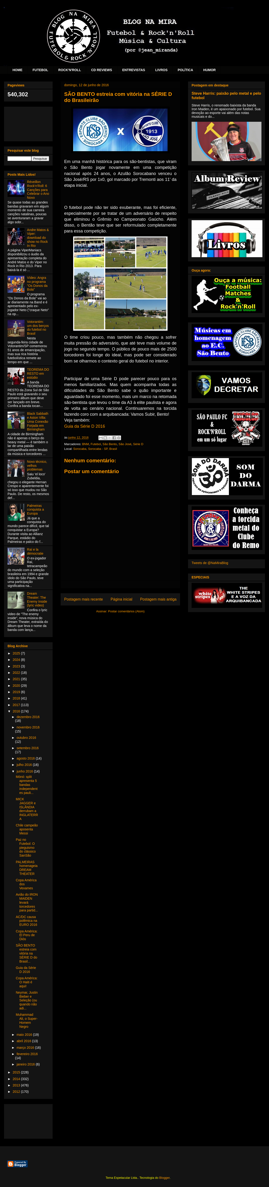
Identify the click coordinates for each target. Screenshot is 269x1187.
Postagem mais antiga (158, 599)
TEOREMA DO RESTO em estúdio (38, 373)
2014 (17, 1079)
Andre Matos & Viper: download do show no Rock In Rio (38, 238)
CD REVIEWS (101, 70)
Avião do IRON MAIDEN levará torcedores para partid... (27, 902)
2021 (17, 679)
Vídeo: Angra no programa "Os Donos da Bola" (37, 283)
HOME (17, 70)
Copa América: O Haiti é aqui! (27, 982)
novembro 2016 (28, 727)
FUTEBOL (40, 70)
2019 (17, 692)
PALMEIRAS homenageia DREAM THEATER (27, 868)
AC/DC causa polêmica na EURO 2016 (26, 921)
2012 (17, 1092)
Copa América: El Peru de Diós (27, 935)
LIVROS (161, 70)
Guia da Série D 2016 (84, 426)
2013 (17, 1085)
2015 (17, 1072)
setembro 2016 (27, 748)
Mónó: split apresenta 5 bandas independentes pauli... (27, 784)
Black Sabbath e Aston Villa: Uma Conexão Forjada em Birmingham (37, 421)
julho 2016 (25, 765)
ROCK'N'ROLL (69, 70)
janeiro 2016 (26, 1064)
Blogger (164, 1177)
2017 (17, 705)
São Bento (110, 444)
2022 (17, 673)
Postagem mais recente (83, 599)
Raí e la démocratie (35, 551)
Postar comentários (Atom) (126, 611)
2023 (17, 666)
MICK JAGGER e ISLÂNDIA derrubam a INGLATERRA (27, 809)
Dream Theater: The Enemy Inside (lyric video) (37, 599)
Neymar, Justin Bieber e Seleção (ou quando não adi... (27, 1000)
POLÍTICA (185, 70)
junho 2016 (25, 771)
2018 (17, 698)
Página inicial (121, 599)
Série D (138, 444)
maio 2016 (25, 1035)
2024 (17, 660)
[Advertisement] (28, 123)
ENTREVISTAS (133, 70)
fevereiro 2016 (27, 1054)
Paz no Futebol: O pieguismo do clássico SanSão (26, 847)
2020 (17, 685)
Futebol (96, 444)
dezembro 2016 (28, 717)
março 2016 (26, 1047)
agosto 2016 (26, 758)
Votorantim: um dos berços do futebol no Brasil (38, 327)
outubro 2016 (26, 738)
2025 (17, 653)
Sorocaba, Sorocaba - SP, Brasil (95, 449)
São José (125, 444)
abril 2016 (24, 1041)
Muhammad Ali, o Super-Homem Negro (27, 1020)
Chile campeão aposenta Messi (27, 829)
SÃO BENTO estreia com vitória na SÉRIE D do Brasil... (26, 953)
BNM (85, 444)
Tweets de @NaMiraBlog (210, 563)
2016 (17, 711)
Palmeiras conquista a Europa (35, 510)
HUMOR (209, 70)
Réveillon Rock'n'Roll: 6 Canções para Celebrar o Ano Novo (38, 189)
